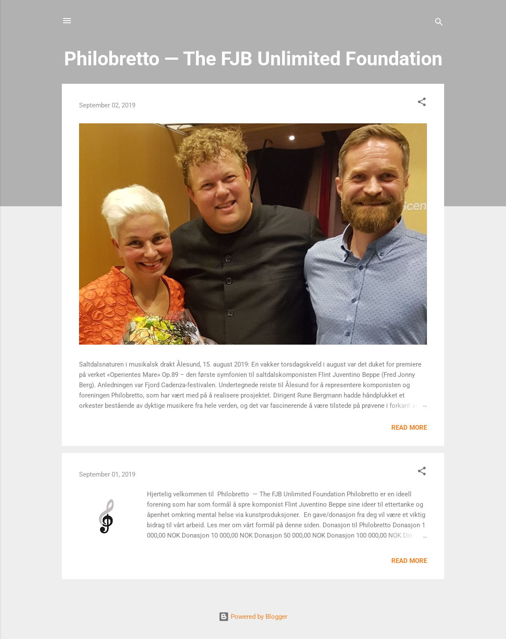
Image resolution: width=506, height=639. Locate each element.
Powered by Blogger (253, 617)
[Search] (439, 23)
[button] (422, 103)
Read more (409, 427)
